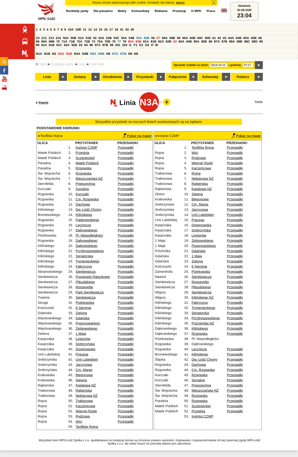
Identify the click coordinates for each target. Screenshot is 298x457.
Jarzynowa (84, 365)
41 (121, 29)
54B (131, 38)
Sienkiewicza (86, 271)
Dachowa (83, 204)
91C (59, 45)
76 (114, 41)
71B (72, 41)
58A (165, 38)
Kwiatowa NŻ (86, 385)
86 (210, 41)
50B (73, 38)
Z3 (38, 38)
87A (217, 41)
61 (214, 38)
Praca (210, 11)
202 (124, 45)
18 (116, 29)
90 (37, 45)
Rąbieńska (84, 390)
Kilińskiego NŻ (202, 297)
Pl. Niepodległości (89, 235)
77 (119, 41)
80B (138, 41)
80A (131, 41)
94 (86, 45)
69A (44, 41)
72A (79, 41)
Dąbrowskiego (86, 230)
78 (124, 41)
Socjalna (82, 189)
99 (111, 45)
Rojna (195, 173)
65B (253, 38)
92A (66, 45)
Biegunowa (84, 375)
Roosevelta (84, 287)
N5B (101, 53)
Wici (79, 421)
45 (132, 29)
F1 (135, 45)
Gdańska (82, 318)
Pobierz (243, 77)
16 (106, 29)
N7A (115, 53)
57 (158, 38)
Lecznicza (83, 225)
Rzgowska (84, 168)
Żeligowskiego (86, 328)
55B (146, 38)
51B (88, 38)
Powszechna (85, 184)
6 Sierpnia (83, 308)
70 (58, 41)
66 (260, 38)
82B (168, 41)
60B (192, 38)
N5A (93, 53)
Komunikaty (140, 11)
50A (66, 38)
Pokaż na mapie (137, 136)
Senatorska (84, 256)
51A (81, 38)
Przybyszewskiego (90, 251)
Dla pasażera (103, 11)
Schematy (210, 77)
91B (51, 45)
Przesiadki (126, 147)
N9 (136, 53)
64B (238, 38)
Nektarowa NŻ (87, 396)
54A (124, 38)
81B (153, 41)
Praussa (82, 354)
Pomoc (259, 101)
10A (70, 29)
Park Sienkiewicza (89, 292)
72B (87, 41)
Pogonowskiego (88, 323)
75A (100, 41)
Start (40, 64)
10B (78, 29)
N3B (69, 53)
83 (175, 41)
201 (117, 45)
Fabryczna (84, 266)
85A (196, 41)
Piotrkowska (85, 303)
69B (51, 41)
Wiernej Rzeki (86, 411)
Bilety (122, 11)
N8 (130, 53)
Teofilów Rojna (87, 427)
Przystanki (144, 77)
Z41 (58, 38)
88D (254, 41)
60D (207, 38)
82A (161, 41)
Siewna (81, 380)
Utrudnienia (112, 77)
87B (224, 41)
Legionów (83, 339)
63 (224, 38)
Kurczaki (82, 194)
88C (247, 41)
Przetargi (179, 11)
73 (93, 41)
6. (130, 45)
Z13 (51, 38)
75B (107, 41)
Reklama (161, 11)
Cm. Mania (84, 370)
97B (105, 45)
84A (181, 41)
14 (95, 29)
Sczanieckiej (85, 158)
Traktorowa (84, 401)
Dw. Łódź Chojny (88, 209)
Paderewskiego (87, 220)
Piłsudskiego (85, 282)
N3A (61, 53)
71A (64, 41)
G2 (147, 45)
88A (232, 41)
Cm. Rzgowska (87, 199)
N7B (123, 53)
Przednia (82, 153)
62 (219, 38)
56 (153, 38)
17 (111, 29)
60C (200, 38)
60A (185, 38)
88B (239, 41)
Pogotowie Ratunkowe (93, 277)
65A (246, 38)
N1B (47, 53)
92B (74, 45)
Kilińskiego (84, 215)
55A (139, 38)
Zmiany (80, 77)
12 (90, 29)
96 (91, 45)
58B (172, 38)
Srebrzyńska (85, 344)
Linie (81, 64)
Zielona (81, 313)
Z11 (44, 38)
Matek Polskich (87, 163)
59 (178, 38)
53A (101, 38)
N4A (77, 53)
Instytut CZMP (86, 147)
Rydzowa (83, 416)
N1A (39, 53)
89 (261, 41)
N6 (108, 53)
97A (97, 45)
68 (37, 41)
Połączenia (178, 77)
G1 (141, 45)
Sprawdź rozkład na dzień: (191, 65)
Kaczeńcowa (85, 406)
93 (80, 45)
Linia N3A (96, 64)
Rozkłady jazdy (62, 64)
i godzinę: (235, 65)
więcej (180, 2)
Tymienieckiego (87, 261)
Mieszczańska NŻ (89, 178)
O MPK (196, 11)
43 (127, 29)
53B (109, 38)
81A (146, 41)
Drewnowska (85, 349)
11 (84, 29)
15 (100, 29)
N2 (54, 53)
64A (231, 38)
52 (95, 38)
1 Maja (81, 334)
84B (189, 41)
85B (204, 41)
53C (116, 38)
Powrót (43, 102)
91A (44, 45)
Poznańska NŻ (202, 323)
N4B (85, 53)
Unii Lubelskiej (87, 359)
